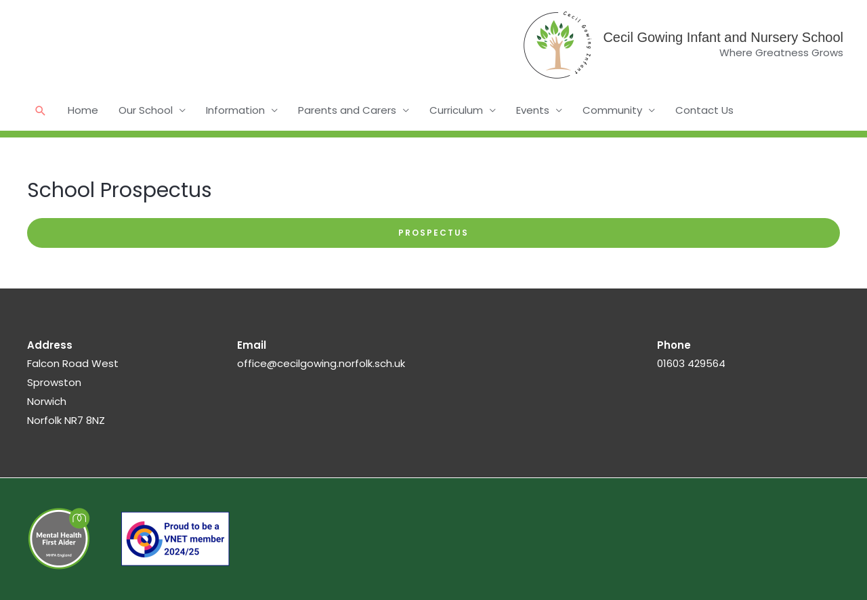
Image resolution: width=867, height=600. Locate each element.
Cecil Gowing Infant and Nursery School (723, 37)
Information (235, 110)
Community (612, 110)
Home (83, 110)
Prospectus (433, 232)
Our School (146, 110)
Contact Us (704, 110)
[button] (40, 110)
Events (532, 110)
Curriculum (456, 110)
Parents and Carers (347, 110)
